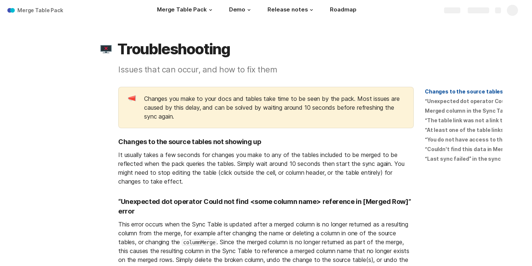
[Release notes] (291, 10)
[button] (210, 10)
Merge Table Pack (40, 10)
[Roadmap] (343, 10)
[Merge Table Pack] (186, 10)
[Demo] (241, 10)
